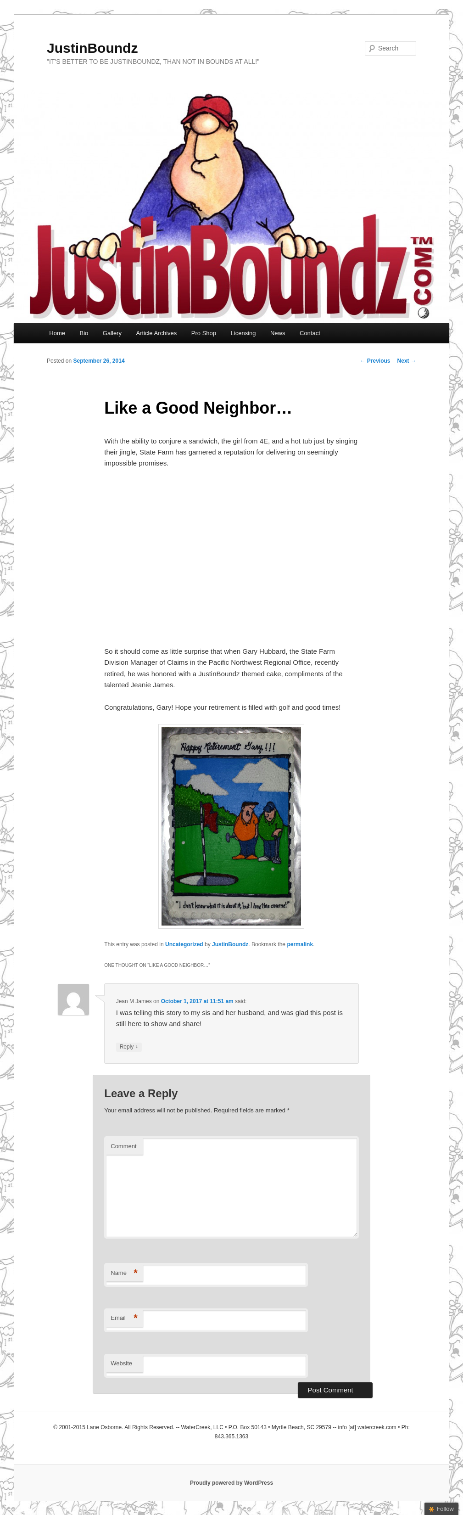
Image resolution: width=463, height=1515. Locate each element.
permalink (300, 944)
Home (57, 333)
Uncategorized (184, 944)
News (277, 333)
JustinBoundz (92, 48)
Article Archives (156, 333)
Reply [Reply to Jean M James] (129, 1047)
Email (124, 1318)
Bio (83, 333)
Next (406, 361)
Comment (123, 1146)
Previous (375, 361)
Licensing (243, 333)
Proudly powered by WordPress (231, 1483)
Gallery (112, 333)
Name (124, 1273)
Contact (310, 333)
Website (121, 1363)
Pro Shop (203, 333)
